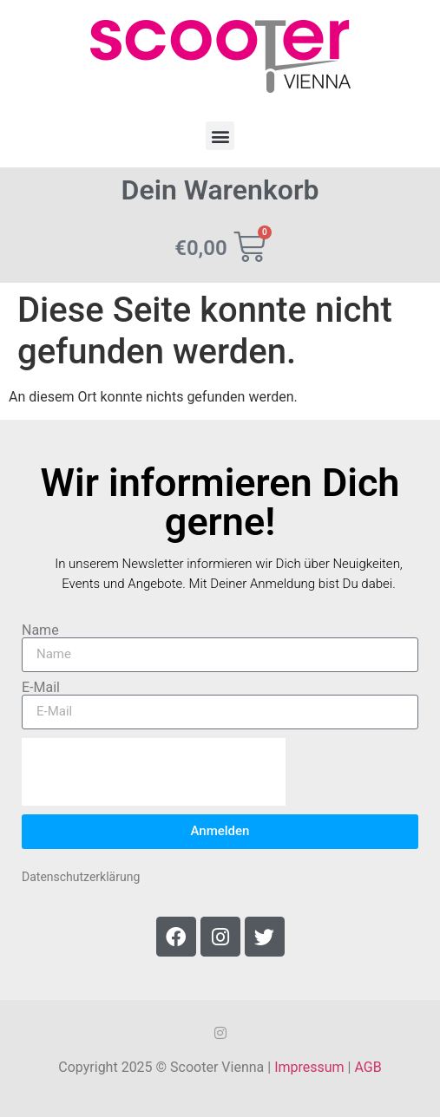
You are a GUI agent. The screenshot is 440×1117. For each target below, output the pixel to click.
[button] (220, 135)
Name (40, 630)
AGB (367, 1067)
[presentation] (154, 772)
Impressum (309, 1067)
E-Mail (41, 688)
